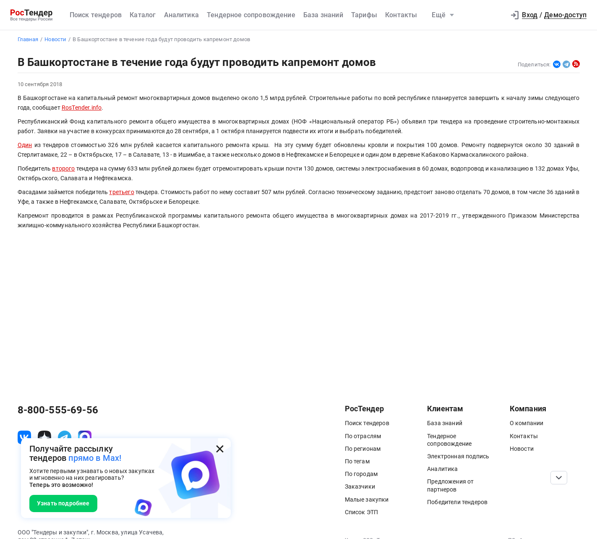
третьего (121, 192)
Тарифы (364, 15)
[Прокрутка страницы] (558, 477)
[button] (495, 15)
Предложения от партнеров (450, 485)
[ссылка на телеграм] (64, 437)
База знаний (323, 15)
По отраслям (363, 436)
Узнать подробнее (63, 503)
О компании (527, 423)
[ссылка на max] (84, 437)
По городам (361, 474)
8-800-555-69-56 (58, 410)
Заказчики (360, 486)
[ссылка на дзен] (44, 437)
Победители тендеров (457, 502)
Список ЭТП (361, 512)
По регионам (363, 448)
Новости (522, 448)
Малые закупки (367, 499)
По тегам (357, 461)
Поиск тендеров (96, 15)
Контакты (401, 15)
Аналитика (181, 15)
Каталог (143, 15)
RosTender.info (82, 107)
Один (25, 145)
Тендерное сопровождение (251, 15)
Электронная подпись (458, 456)
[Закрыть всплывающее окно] (219, 449)
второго (63, 168)
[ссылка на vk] (24, 437)
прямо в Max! (94, 458)
